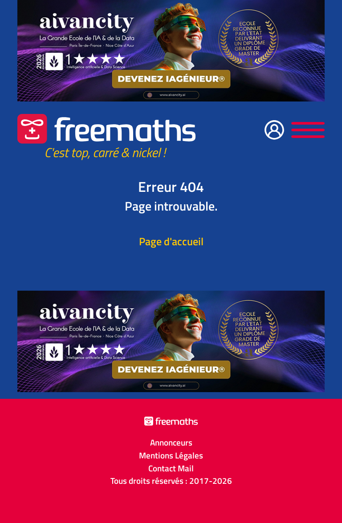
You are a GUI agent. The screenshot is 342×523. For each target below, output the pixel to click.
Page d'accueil (171, 241)
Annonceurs (171, 442)
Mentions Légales (171, 455)
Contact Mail (171, 468)
